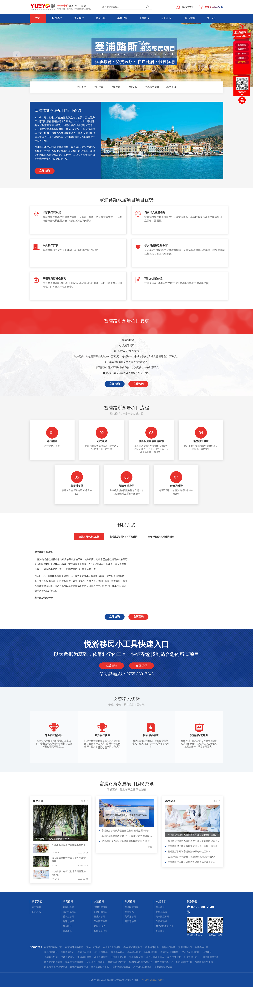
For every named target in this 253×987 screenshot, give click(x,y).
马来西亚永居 (162, 916)
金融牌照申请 (134, 952)
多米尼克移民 (100, 931)
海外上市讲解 (93, 947)
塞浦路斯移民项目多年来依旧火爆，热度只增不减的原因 (194, 846)
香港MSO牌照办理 (132, 947)
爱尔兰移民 (68, 916)
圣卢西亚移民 (100, 921)
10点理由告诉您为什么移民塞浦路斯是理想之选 (191, 857)
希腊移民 (129, 911)
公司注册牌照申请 (209, 957)
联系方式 (36, 911)
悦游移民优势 (152, 87)
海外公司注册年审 (155, 957)
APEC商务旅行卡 (164, 926)
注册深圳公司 (185, 947)
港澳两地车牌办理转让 (55, 966)
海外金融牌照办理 (53, 962)
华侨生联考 (161, 921)
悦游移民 (207, 952)
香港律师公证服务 (121, 966)
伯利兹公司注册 (184, 962)
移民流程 (132, 87)
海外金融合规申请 (117, 962)
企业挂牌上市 (190, 957)
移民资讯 (171, 87)
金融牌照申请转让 (164, 962)
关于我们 (212, 18)
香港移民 (67, 931)
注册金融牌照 (101, 957)
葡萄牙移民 (130, 916)
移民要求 (115, 87)
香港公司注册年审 (169, 952)
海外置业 (166, 18)
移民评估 (242, 62)
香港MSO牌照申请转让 (140, 962)
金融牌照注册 (150, 952)
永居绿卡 (144, 18)
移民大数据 (189, 18)
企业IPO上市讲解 (111, 947)
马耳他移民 (68, 921)
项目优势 (98, 87)
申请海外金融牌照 (74, 947)
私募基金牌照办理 (74, 962)
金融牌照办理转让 (79, 966)
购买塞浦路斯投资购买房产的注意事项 (69, 859)
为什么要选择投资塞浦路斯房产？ (52, 838)
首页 (37, 18)
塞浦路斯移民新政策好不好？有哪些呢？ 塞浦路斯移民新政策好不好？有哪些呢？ (127, 836)
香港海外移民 (152, 947)
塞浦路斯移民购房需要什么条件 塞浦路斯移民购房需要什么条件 (127, 830)
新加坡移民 (68, 907)
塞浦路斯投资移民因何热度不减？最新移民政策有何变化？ (193, 834)
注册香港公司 (201, 947)
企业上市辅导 (101, 952)
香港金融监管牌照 (163, 966)
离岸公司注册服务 (142, 966)
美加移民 (122, 18)
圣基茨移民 (99, 916)
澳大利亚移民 (69, 911)
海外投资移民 (51, 952)
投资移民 (57, 18)
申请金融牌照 (117, 952)
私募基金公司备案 (100, 966)
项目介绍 (81, 87)
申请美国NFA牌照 (53, 947)
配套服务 (160, 931)
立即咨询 (44, 170)
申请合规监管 (67, 957)
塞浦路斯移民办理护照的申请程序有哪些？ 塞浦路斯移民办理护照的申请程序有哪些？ (127, 841)
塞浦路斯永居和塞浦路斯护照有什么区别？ (189, 851)
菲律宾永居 (161, 911)
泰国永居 (160, 907)
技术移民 (242, 53)
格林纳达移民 (100, 907)
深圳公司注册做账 (191, 952)
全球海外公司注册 (95, 962)
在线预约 (138, 383)
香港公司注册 (168, 947)
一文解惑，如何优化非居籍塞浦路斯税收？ (69, 873)
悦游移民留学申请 (204, 962)
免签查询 (111, 665)
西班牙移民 (130, 921)
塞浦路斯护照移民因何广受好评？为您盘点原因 (191, 862)
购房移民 (101, 18)
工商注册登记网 (118, 957)
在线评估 (141, 665)
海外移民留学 (136, 957)
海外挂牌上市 (174, 957)
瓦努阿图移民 (100, 911)
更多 (84, 800)
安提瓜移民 (99, 926)
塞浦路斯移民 (131, 907)
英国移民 (67, 926)
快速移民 (79, 18)
